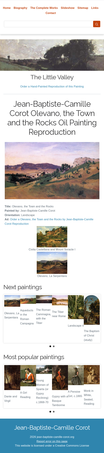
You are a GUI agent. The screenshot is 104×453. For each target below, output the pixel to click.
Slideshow (68, 7)
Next (95, 318)
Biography (20, 7)
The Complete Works (44, 7)
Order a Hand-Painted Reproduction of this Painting (52, 86)
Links (95, 7)
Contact (51, 13)
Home (7, 7)
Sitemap (82, 7)
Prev (8, 318)
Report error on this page (52, 441)
